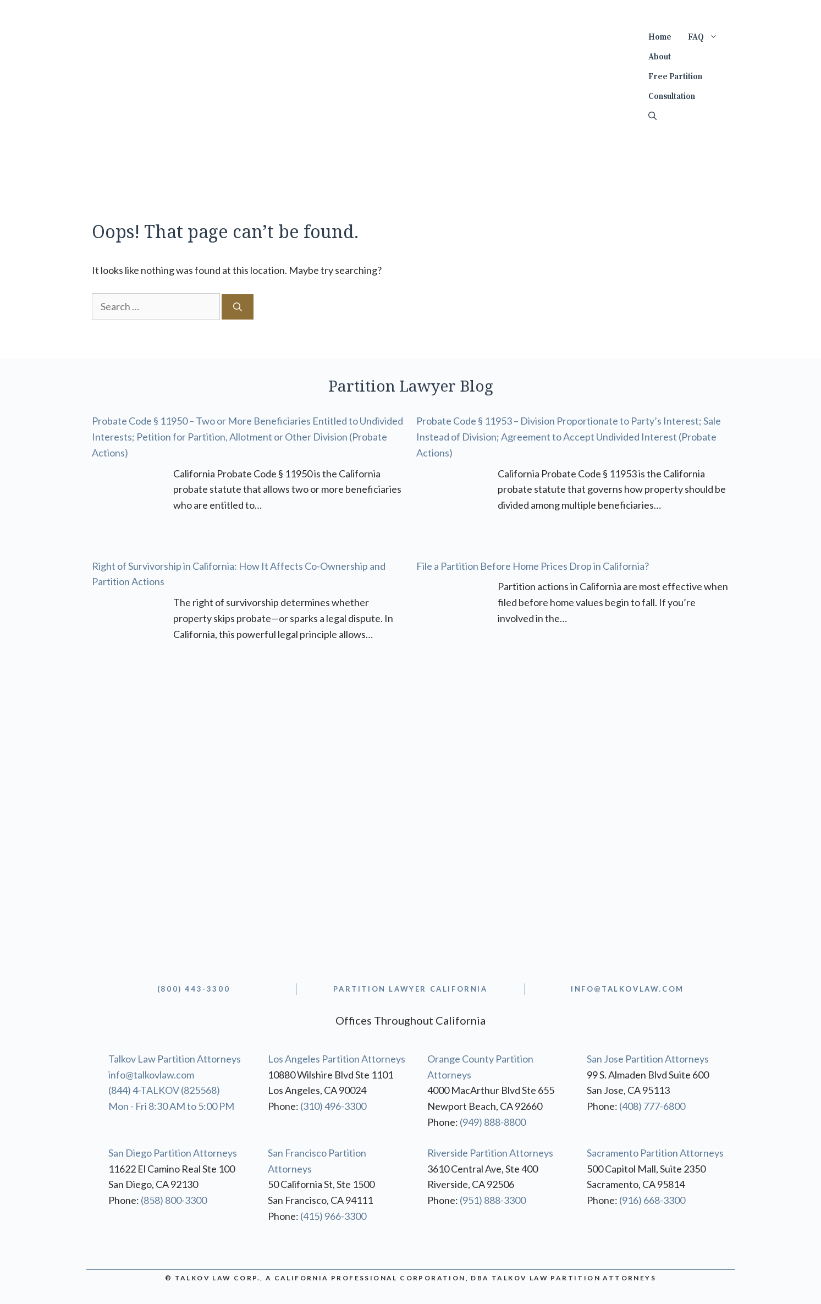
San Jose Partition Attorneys (648, 1059)
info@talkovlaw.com (151, 1075)
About (659, 57)
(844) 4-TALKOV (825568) (164, 1090)
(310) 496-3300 (333, 1106)
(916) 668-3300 (652, 1200)
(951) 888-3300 (493, 1200)
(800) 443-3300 (193, 988)
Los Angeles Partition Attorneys (336, 1059)
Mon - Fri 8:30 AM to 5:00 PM (171, 1106)
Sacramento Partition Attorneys (655, 1153)
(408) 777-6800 (652, 1106)
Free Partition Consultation (675, 86)
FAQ (707, 37)
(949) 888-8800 (493, 1122)
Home (659, 37)
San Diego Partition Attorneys (172, 1153)
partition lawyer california (410, 988)
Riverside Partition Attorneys (490, 1153)
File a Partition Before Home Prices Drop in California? (532, 566)
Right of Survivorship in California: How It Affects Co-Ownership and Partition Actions (238, 574)
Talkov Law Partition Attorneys (174, 1059)
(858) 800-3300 (174, 1200)
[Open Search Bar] (652, 116)
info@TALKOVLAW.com (627, 988)
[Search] (238, 307)
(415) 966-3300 (333, 1216)
